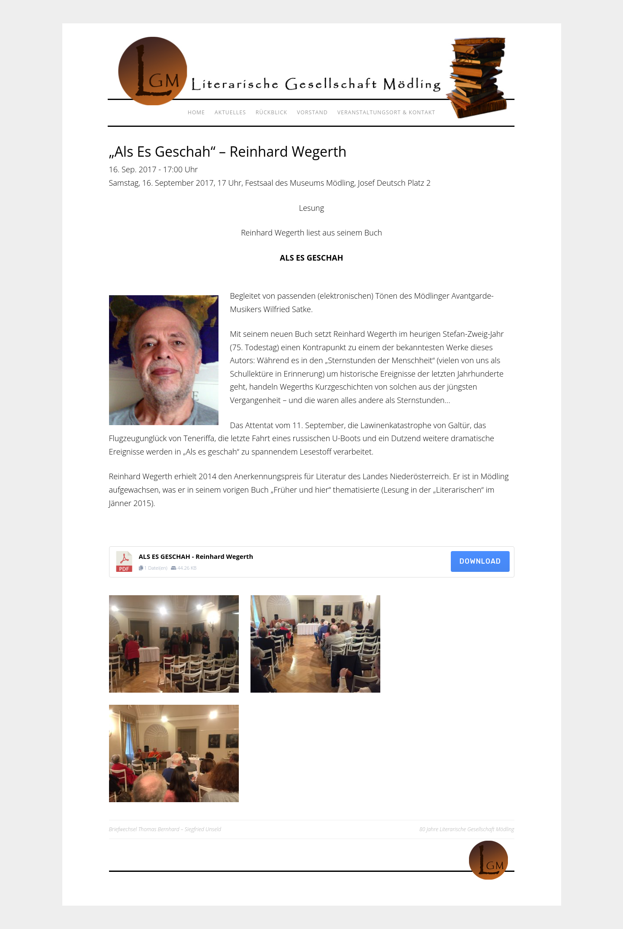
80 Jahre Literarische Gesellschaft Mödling (466, 829)
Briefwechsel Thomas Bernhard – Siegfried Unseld (165, 829)
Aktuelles (230, 112)
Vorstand (312, 112)
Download (480, 561)
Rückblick (271, 112)
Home (196, 112)
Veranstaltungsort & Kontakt (386, 112)
